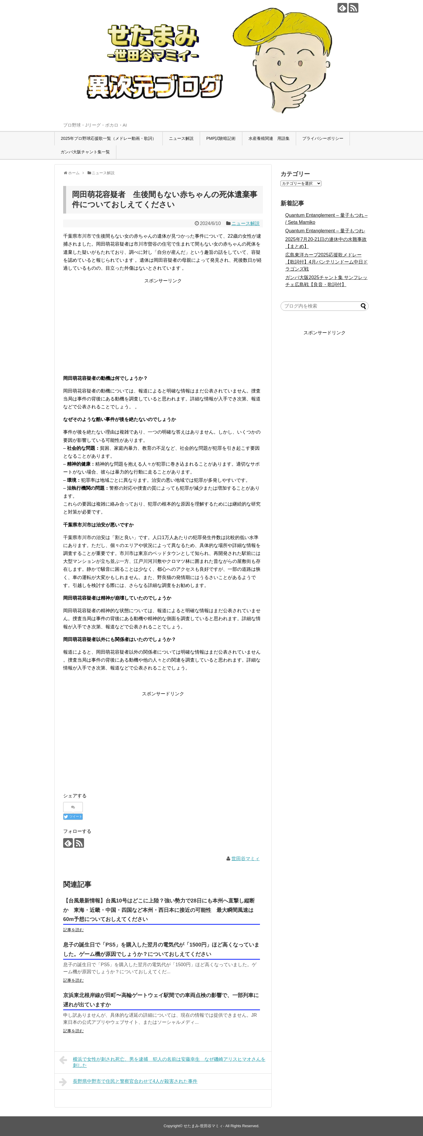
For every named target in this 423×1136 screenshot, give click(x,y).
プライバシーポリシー (322, 138)
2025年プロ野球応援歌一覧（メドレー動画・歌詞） (108, 138)
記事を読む (73, 929)
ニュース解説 (181, 138)
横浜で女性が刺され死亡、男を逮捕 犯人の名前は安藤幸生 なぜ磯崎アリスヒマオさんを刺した (162, 1061)
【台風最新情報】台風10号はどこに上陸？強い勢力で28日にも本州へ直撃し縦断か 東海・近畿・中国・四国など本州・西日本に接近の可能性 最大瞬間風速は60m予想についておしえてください (159, 910)
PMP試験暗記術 (221, 138)
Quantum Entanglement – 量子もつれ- (325, 230)
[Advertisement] (163, 326)
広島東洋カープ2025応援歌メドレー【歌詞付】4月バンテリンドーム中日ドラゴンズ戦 (326, 261)
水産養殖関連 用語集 (269, 138)
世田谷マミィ (245, 858)
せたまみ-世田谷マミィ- (204, 1126)
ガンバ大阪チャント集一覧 (85, 152)
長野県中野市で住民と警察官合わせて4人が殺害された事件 (128, 1082)
